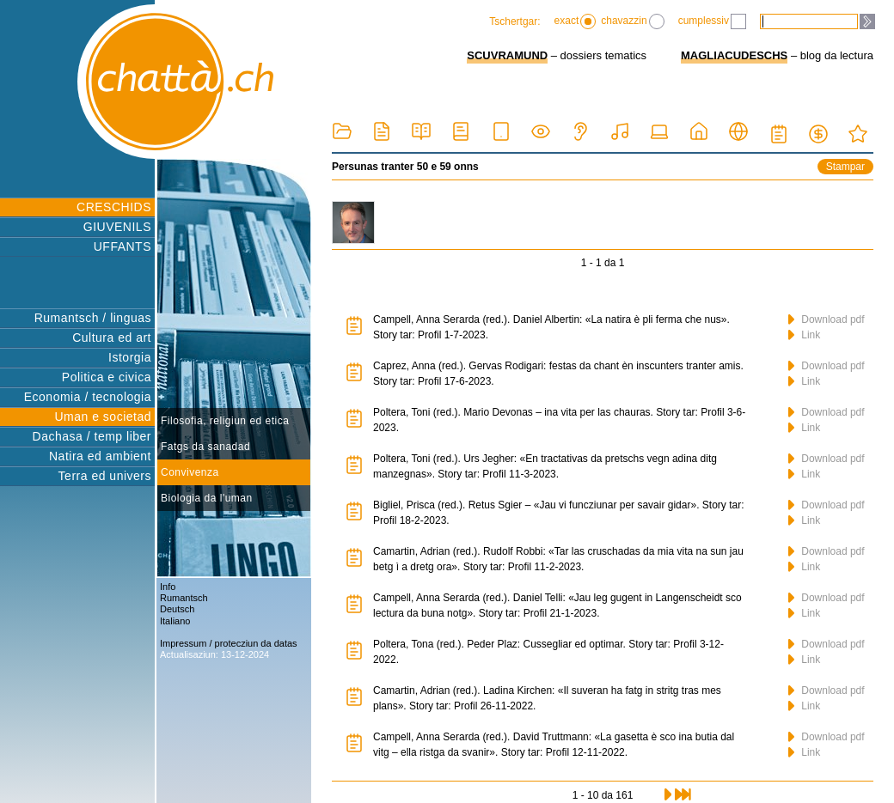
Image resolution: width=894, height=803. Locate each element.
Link (804, 335)
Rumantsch (184, 598)
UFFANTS (122, 246)
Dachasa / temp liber (92, 436)
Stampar (845, 167)
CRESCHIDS (114, 207)
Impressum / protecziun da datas (228, 643)
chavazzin (632, 21)
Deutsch (177, 609)
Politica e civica (106, 377)
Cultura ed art (111, 337)
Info (167, 586)
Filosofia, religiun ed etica (225, 421)
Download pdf (826, 319)
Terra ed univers (104, 476)
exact (575, 21)
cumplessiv (712, 21)
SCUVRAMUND (507, 55)
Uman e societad (102, 416)
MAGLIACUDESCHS (734, 55)
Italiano (175, 621)
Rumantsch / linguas (92, 318)
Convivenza (190, 472)
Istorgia (129, 357)
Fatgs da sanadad (205, 447)
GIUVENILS (117, 227)
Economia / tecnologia (87, 397)
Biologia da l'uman (207, 498)
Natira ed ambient (100, 456)
